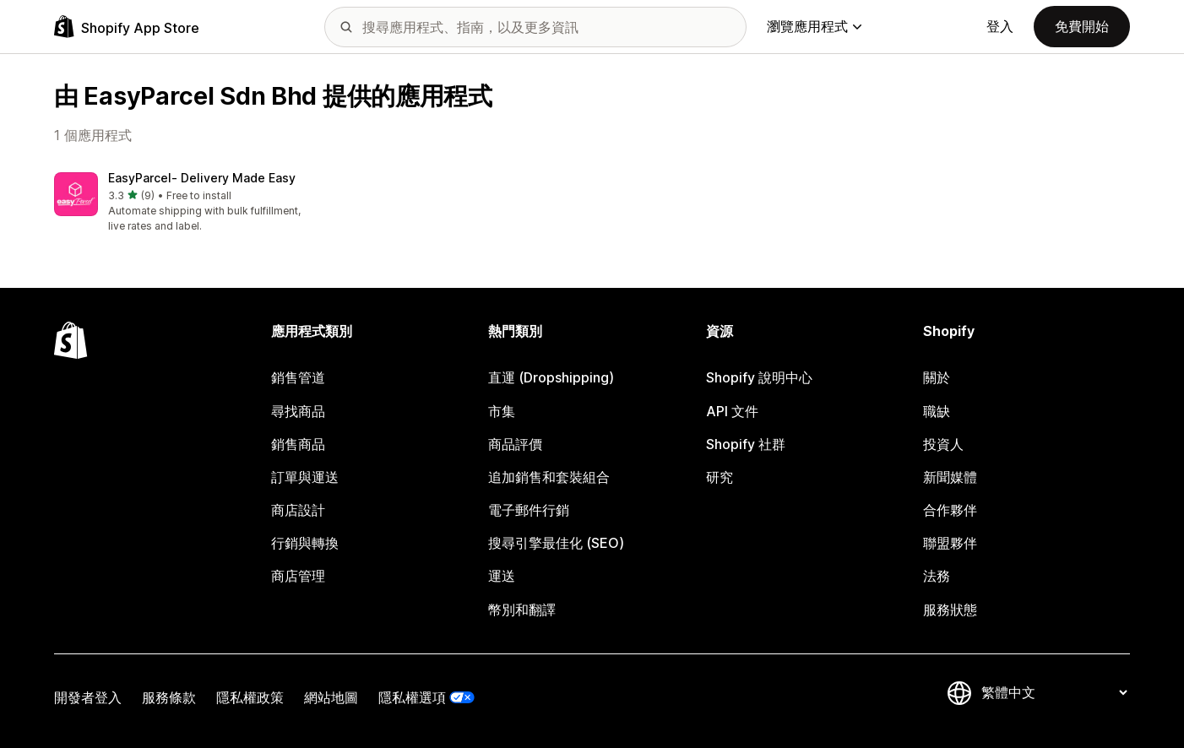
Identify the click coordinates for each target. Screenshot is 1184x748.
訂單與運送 (305, 477)
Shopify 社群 (745, 444)
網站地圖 (331, 697)
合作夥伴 (950, 509)
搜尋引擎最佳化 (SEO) (556, 542)
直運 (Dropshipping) (551, 377)
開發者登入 (88, 697)
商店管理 (298, 575)
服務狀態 (950, 609)
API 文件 (732, 411)
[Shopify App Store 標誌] (126, 26)
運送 (501, 575)
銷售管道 (298, 377)
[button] (178, 203)
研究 (719, 477)
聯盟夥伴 (950, 542)
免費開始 (1082, 26)
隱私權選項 (412, 697)
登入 (999, 26)
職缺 (936, 411)
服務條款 (169, 697)
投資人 (943, 444)
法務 (936, 575)
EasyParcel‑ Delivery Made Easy (202, 178)
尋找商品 (298, 411)
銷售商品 (298, 444)
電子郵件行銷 (528, 509)
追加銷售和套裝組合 (549, 477)
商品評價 (515, 444)
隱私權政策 (250, 697)
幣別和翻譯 (522, 609)
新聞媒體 (950, 477)
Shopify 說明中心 (759, 377)
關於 (936, 377)
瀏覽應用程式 (814, 26)
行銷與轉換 (305, 542)
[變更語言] (1054, 693)
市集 (501, 411)
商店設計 (298, 509)
